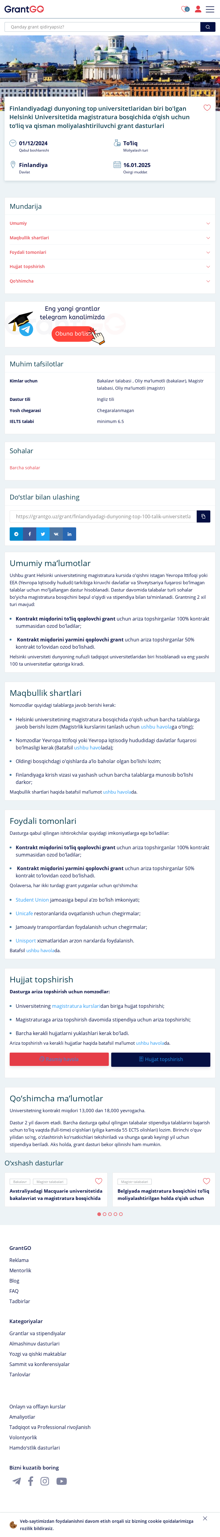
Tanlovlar (20, 1372)
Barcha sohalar (25, 467)
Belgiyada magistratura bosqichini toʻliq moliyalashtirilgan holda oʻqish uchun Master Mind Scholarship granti (163, 1193)
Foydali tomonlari (110, 251)
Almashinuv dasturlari (34, 1341)
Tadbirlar (19, 1299)
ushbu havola (156, 725)
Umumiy (110, 222)
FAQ (13, 1289)
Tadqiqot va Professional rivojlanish (50, 1425)
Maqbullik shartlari (110, 236)
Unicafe (24, 912)
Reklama (19, 1258)
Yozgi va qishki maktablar (37, 1352)
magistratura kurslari (76, 1004)
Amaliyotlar (22, 1414)
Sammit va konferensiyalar (39, 1362)
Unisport (26, 939)
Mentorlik (20, 1268)
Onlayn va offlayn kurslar (37, 1404)
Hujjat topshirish (110, 265)
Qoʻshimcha (110, 280)
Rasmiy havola (59, 1058)
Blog (14, 1278)
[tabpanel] (56, 1187)
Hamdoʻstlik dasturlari (34, 1445)
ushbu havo (87, 746)
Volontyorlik (23, 1435)
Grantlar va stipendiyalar (37, 1331)
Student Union (32, 898)
